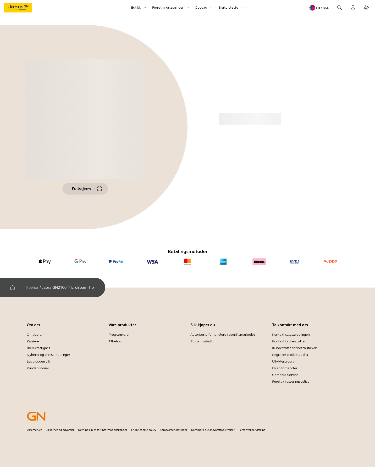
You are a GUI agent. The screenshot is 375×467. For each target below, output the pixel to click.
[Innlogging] (353, 7)
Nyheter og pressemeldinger (48, 355)
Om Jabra (34, 335)
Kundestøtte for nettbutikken (294, 348)
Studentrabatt (201, 341)
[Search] (339, 7)
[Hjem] (12, 287)
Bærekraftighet (38, 348)
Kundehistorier (38, 368)
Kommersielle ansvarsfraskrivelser (213, 430)
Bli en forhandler (284, 368)
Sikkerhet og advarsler (60, 430)
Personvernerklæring (251, 430)
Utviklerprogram (285, 361)
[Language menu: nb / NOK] (319, 7)
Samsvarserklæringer (173, 430)
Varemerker (34, 430)
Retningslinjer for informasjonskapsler (102, 430)
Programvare (119, 335)
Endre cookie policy (143, 430)
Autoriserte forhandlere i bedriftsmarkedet (222, 335)
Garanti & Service (285, 375)
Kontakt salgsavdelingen (291, 335)
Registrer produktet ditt (290, 355)
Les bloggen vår (38, 361)
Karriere (33, 341)
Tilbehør (31, 287)
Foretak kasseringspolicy (290, 382)
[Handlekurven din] (366, 7)
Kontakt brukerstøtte (288, 341)
